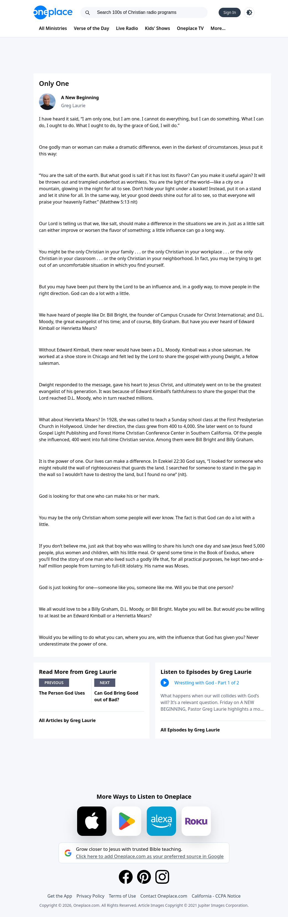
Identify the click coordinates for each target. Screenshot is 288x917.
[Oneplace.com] (52, 12)
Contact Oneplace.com (163, 896)
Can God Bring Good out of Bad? (116, 696)
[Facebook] (126, 877)
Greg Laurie (73, 105)
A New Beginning (80, 97)
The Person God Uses (62, 693)
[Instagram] (162, 877)
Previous (54, 682)
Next (105, 682)
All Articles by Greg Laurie (67, 720)
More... (218, 28)
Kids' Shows (157, 28)
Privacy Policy (90, 896)
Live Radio (127, 28)
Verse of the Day (91, 28)
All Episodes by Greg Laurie (190, 730)
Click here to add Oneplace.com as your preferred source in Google (150, 856)
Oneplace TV (190, 28)
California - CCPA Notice (216, 896)
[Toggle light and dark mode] (249, 12)
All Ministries (53, 28)
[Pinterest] (144, 877)
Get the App (59, 896)
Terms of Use (122, 896)
